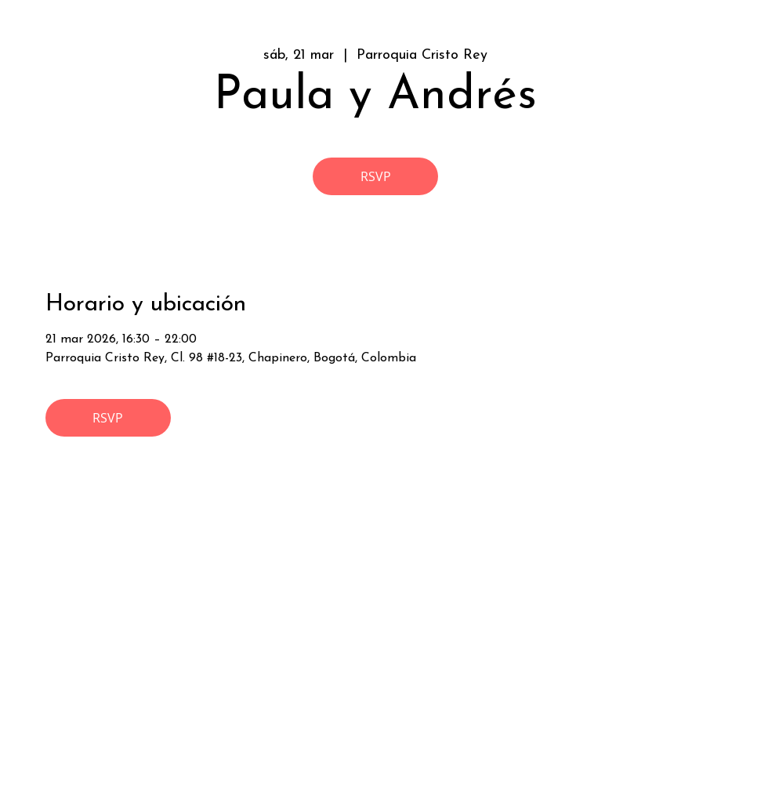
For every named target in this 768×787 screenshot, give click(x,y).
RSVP (375, 176)
